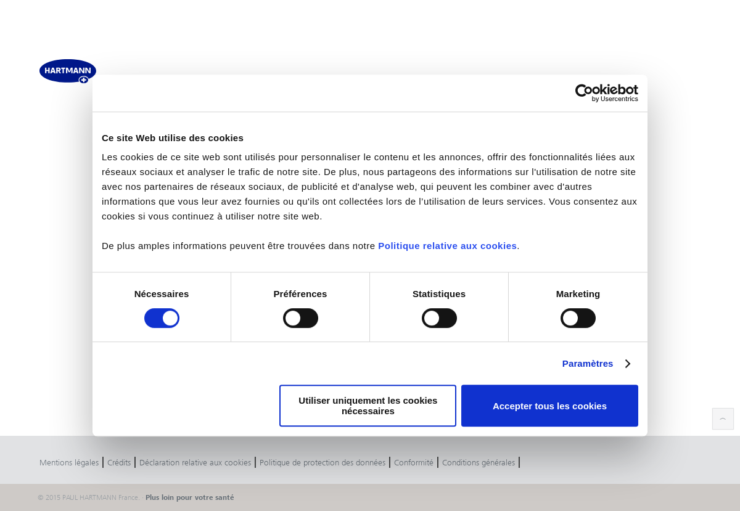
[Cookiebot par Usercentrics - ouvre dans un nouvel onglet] (584, 93)
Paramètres (588, 363)
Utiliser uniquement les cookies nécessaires (367, 405)
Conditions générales (478, 462)
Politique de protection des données (322, 462)
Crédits (119, 462)
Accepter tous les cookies (550, 406)
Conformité (414, 462)
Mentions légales (69, 462)
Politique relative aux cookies (447, 245)
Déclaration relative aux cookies (195, 462)
